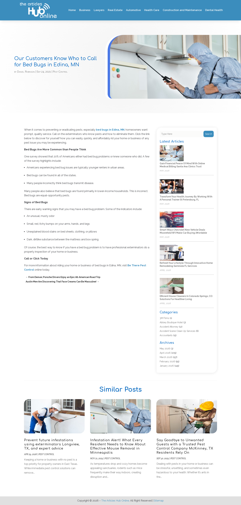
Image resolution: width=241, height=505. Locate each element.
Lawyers (99, 10)
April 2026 (165, 353)
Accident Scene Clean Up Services (177, 331)
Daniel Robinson (26, 71)
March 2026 (166, 357)
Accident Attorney (169, 326)
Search (208, 134)
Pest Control (60, 71)
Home (72, 10)
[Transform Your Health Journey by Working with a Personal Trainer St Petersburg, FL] (172, 186)
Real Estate (115, 10)
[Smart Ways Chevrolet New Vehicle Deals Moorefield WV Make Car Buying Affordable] (172, 220)
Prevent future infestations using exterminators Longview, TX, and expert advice (52, 444)
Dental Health (214, 10)
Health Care (151, 10)
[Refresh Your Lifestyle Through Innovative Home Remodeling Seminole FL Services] (172, 253)
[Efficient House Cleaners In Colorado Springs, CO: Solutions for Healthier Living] (172, 286)
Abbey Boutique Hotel (171, 322)
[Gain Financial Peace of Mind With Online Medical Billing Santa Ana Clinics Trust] (172, 153)
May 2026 (165, 348)
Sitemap (159, 500)
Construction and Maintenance (182, 10)
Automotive (133, 10)
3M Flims (164, 318)
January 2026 (167, 366)
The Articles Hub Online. (115, 500)
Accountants (166, 335)
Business (84, 10)
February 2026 (167, 361)
